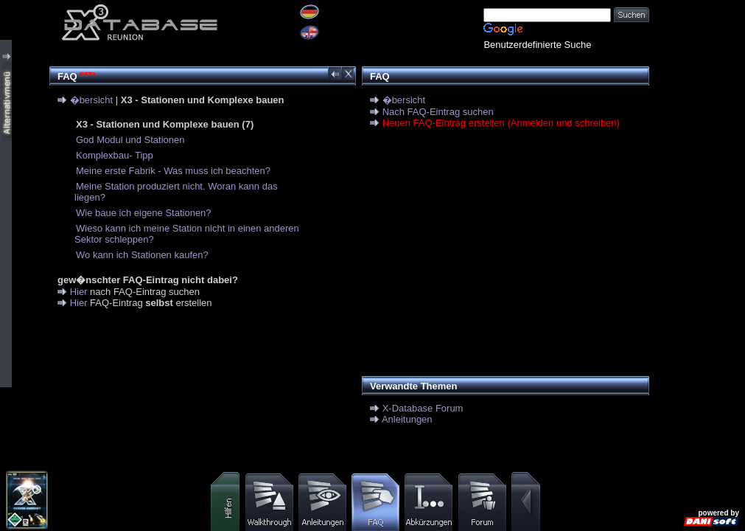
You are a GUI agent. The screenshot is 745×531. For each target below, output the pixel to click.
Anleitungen (407, 419)
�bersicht (91, 99)
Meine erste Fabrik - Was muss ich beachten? (173, 170)
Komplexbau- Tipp (114, 155)
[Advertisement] (502, 254)
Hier (79, 291)
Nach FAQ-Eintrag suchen (438, 111)
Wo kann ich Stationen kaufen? (142, 254)
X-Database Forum (423, 408)
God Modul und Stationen (130, 139)
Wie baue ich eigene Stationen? (143, 212)
